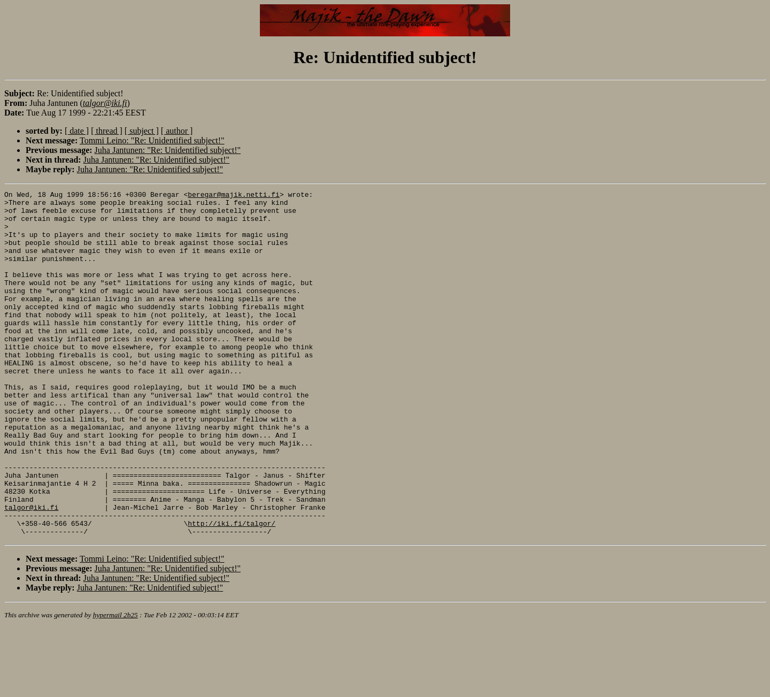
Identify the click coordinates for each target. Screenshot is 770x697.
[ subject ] (142, 130)
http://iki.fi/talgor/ (231, 590)
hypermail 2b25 (115, 684)
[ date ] (77, 130)
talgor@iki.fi (31, 571)
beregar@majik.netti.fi (234, 196)
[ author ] (177, 130)
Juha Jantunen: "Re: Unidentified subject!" (168, 150)
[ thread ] (106, 130)
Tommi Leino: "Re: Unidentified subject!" (152, 140)
